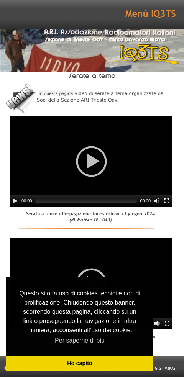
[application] (91, 161)
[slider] (86, 201)
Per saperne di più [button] (80, 340)
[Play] (15, 201)
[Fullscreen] (167, 201)
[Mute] (157, 201)
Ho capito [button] (79, 363)
